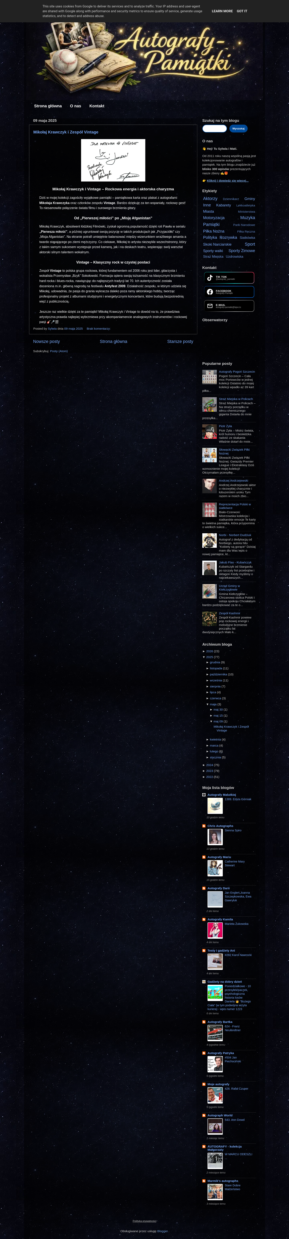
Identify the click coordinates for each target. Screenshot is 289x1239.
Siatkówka (247, 238)
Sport (250, 244)
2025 (210, 657)
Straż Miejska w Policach (236, 399)
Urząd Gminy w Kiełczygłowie (229, 587)
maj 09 (219, 721)
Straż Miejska (213, 256)
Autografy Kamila (220, 919)
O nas (75, 106)
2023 (210, 770)
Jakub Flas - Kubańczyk (235, 562)
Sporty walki (213, 251)
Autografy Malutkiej (222, 794)
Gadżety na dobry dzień (225, 981)
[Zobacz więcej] (210, 383)
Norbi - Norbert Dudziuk (235, 535)
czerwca (216, 698)
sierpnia (216, 686)
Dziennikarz (231, 199)
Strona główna (48, 106)
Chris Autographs (220, 826)
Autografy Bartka (220, 1022)
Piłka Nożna (213, 231)
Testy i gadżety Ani (221, 950)
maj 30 (219, 709)
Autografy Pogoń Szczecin (237, 371)
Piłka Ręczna (246, 231)
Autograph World (220, 1115)
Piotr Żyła (225, 426)
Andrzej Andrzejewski (233, 480)
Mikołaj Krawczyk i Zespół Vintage (65, 132)
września (216, 680)
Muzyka (247, 217)
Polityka (210, 237)
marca (214, 745)
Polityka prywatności (144, 1221)
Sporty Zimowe (241, 250)
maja (213, 704)
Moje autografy (218, 1084)
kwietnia (216, 739)
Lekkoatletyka (245, 205)
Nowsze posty (46, 341)
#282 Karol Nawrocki (238, 955)
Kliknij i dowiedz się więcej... (227, 180)
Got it (242, 11)
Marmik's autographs (223, 1181)
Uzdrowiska (234, 256)
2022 (210, 776)
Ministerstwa (246, 211)
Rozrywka (228, 237)
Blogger (162, 1231)
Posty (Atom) (59, 351)
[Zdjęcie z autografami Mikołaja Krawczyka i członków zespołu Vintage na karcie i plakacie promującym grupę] (113, 160)
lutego (214, 751)
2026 (210, 651)
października (219, 674)
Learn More (222, 11)
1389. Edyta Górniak (238, 799)
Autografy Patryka (221, 1053)
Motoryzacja (214, 217)
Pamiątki (211, 224)
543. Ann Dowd (234, 1119)
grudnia (215, 662)
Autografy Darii (219, 888)
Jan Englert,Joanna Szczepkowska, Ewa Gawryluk (238, 896)
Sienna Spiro (233, 830)
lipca (213, 692)
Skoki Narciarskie (217, 244)
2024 (210, 765)
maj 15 (219, 715)
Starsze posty (180, 341)
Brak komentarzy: (99, 328)
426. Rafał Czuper (236, 1088)
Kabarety (223, 205)
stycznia (216, 757)
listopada (216, 668)
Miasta (208, 211)
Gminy (249, 199)
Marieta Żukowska (236, 923)
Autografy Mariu (219, 857)
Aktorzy (210, 198)
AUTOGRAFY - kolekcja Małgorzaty (225, 1148)
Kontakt (96, 106)
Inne (207, 205)
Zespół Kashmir (229, 613)
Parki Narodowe (244, 225)
